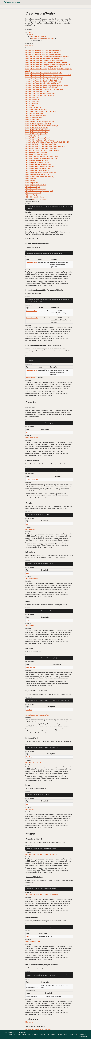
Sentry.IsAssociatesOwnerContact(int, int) (39, 177)
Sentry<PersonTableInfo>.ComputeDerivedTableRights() (44, 60)
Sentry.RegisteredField (33, 762)
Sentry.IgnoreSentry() (32, 120)
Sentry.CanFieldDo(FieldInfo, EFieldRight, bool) (41, 158)
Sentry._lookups (31, 105)
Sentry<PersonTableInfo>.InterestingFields (39, 93)
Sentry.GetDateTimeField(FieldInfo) (37, 130)
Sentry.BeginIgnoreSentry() (34, 113)
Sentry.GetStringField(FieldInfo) (36, 134)
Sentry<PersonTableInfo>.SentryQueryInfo (39, 95)
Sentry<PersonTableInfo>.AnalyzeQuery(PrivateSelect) (44, 89)
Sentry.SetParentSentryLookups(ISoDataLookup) (42, 150)
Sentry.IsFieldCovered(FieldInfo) (36, 160)
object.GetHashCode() (33, 193)
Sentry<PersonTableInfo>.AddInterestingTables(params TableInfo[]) (48, 75)
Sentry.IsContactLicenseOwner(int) (37, 170)
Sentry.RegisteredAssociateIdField (37, 715)
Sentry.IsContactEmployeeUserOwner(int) (39, 166)
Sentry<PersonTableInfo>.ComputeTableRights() (41, 894)
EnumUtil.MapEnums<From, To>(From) (38, 1029)
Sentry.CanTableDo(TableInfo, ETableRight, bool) (41, 156)
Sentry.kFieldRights (32, 99)
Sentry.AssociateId (31, 438)
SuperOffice (35, 199)
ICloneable (29, 45)
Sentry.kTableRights (32, 97)
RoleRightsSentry (37, 38)
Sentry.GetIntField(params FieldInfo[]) (38, 124)
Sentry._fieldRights (31, 103)
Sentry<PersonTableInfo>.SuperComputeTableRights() (43, 67)
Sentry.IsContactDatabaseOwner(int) (38, 164)
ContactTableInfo (32, 318)
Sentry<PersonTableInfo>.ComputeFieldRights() (41, 854)
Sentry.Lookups (30, 179)
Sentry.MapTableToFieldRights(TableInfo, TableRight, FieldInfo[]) (47, 142)
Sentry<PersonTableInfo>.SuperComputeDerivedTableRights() (46, 63)
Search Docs (62, 1034)
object (29, 32)
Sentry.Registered (31, 183)
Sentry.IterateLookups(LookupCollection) (39, 122)
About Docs (73, 1034)
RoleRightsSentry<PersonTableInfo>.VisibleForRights (43, 54)
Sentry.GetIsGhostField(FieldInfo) (36, 128)
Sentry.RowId (29, 809)
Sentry (31, 34)
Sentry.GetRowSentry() (33, 942)
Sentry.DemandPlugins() (33, 107)
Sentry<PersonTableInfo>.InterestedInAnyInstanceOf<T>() (45, 59)
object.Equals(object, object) (35, 189)
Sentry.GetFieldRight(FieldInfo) (36, 154)
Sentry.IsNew (29, 625)
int (27, 432)
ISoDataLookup (31, 377)
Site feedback (51, 1034)
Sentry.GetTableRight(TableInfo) (36, 152)
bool (27, 573)
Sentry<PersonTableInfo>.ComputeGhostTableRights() (43, 73)
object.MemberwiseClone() (34, 197)
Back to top (83, 1036)
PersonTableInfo (40, 36)
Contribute (82, 1034)
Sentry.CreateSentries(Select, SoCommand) (40, 111)
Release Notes (33, 1034)
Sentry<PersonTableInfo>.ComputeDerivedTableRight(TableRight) (47, 65)
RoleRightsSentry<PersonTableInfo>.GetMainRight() (43, 50)
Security (44, 199)
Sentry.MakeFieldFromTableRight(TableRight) (40, 144)
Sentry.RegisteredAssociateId (35, 185)
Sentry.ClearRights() (32, 136)
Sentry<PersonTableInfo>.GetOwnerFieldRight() (41, 87)
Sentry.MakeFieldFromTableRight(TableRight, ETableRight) (45, 146)
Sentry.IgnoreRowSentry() (34, 117)
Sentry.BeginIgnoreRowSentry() (36, 115)
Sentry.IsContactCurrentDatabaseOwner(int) (40, 172)
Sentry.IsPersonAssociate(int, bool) (37, 175)
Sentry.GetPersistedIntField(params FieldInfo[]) (41, 126)
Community (22, 1034)
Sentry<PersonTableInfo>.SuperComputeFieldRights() (43, 79)
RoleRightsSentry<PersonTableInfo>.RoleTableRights (43, 52)
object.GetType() (31, 195)
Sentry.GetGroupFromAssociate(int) (37, 162)
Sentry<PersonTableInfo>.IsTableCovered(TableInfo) (43, 83)
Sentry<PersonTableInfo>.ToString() (37, 91)
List (27, 985)
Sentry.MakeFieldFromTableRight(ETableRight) (41, 148)
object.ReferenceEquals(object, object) (39, 191)
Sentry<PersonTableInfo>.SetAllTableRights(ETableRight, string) (47, 85)
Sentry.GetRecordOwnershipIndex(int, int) (39, 140)
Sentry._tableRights (32, 101)
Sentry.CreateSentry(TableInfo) (35, 109)
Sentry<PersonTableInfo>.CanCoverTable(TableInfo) (43, 81)
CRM (40, 199)
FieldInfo (29, 710)
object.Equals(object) (32, 187)
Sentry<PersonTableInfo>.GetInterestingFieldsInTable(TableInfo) (47, 56)
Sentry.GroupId (30, 529)
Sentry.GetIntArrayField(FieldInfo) (36, 132)
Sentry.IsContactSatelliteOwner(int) (37, 168)
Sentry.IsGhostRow (31, 578)
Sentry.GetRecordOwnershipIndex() (37, 138)
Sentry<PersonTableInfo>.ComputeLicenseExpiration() (44, 77)
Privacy (42, 1034)
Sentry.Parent (30, 181)
